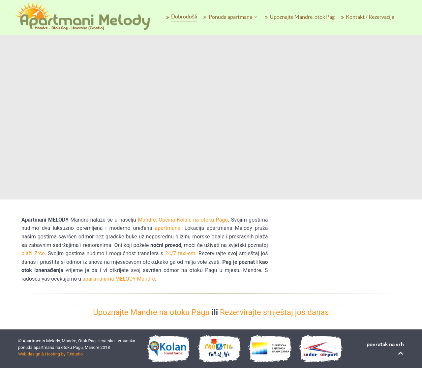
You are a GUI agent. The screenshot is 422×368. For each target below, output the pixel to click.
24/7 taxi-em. (180, 253)
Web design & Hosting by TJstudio (50, 354)
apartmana (168, 228)
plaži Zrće (33, 253)
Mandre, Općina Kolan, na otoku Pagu (183, 220)
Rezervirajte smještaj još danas (274, 312)
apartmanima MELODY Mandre (118, 279)
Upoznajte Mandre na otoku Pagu (151, 312)
